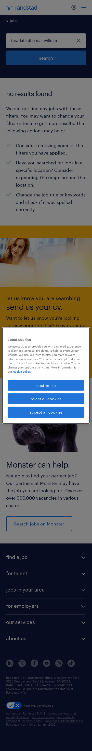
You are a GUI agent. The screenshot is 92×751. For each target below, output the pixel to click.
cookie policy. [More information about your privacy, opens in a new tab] (22, 371)
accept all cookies (46, 412)
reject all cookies (46, 398)
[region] (46, 375)
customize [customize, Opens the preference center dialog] (46, 385)
